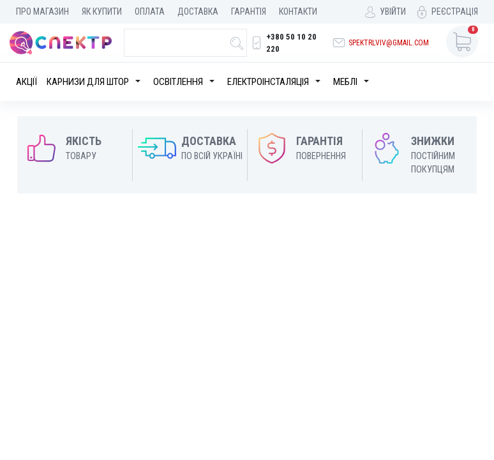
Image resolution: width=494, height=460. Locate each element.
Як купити (102, 11)
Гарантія (248, 11)
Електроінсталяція (268, 82)
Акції (26, 82)
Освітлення (178, 82)
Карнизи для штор (88, 82)
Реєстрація (454, 11)
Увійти (393, 11)
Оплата (150, 11)
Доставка (197, 11)
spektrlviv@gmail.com (388, 42)
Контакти (298, 11)
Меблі (345, 82)
